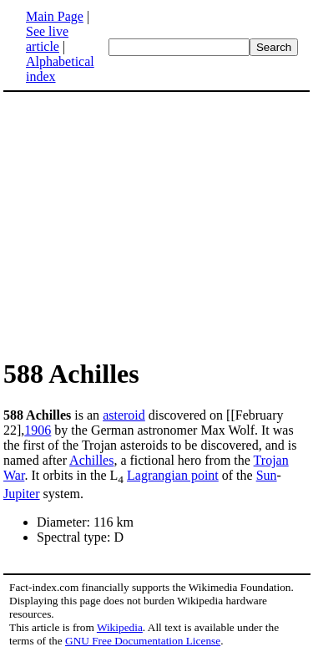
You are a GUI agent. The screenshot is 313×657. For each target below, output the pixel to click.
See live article (47, 38)
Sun (266, 475)
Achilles (91, 460)
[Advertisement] (143, 224)
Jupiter (21, 493)
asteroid (124, 415)
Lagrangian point (173, 475)
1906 (37, 430)
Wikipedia (120, 627)
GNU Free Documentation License (142, 640)
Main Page (54, 16)
